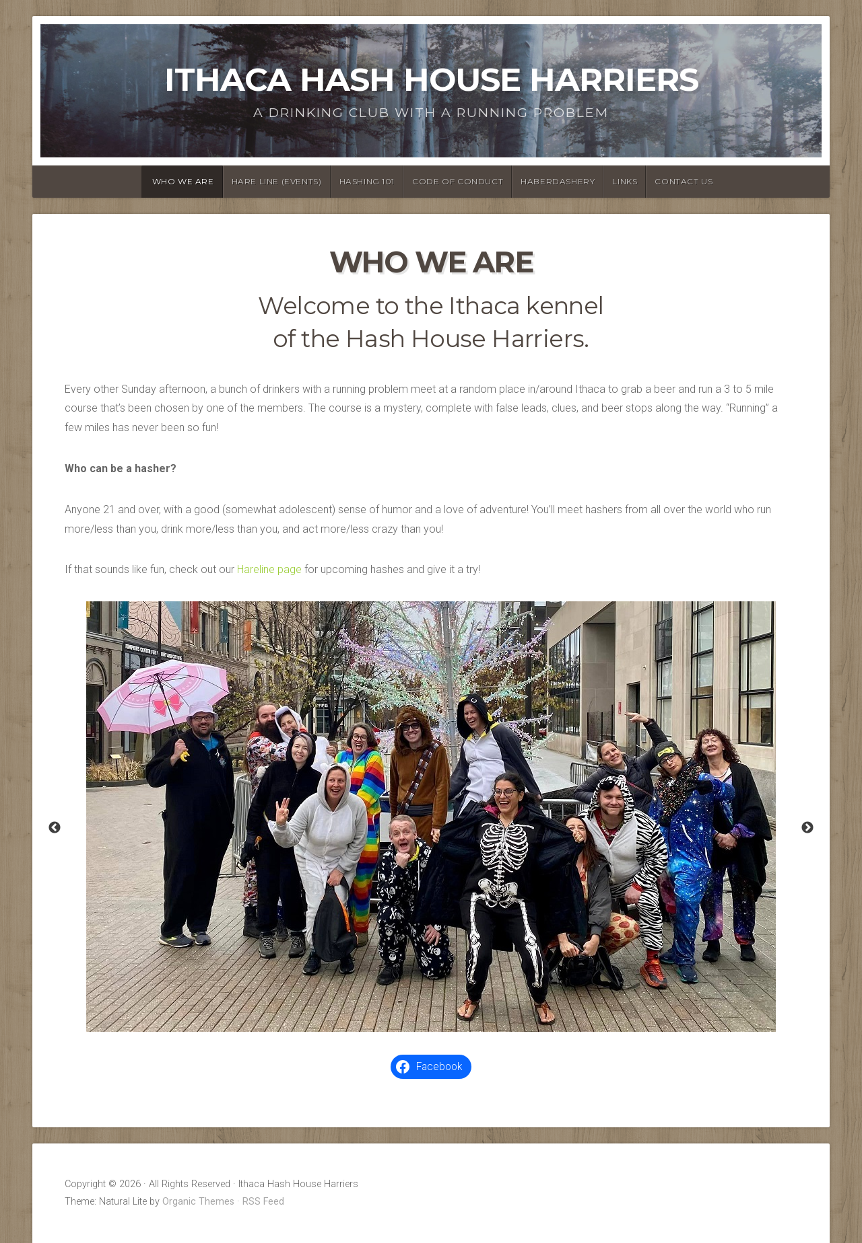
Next (807, 828)
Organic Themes (198, 1201)
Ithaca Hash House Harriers (431, 79)
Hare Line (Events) (277, 181)
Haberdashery (558, 181)
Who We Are (183, 181)
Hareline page (269, 569)
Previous (54, 828)
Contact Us (683, 181)
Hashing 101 (367, 181)
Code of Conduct (457, 181)
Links (624, 181)
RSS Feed (263, 1201)
